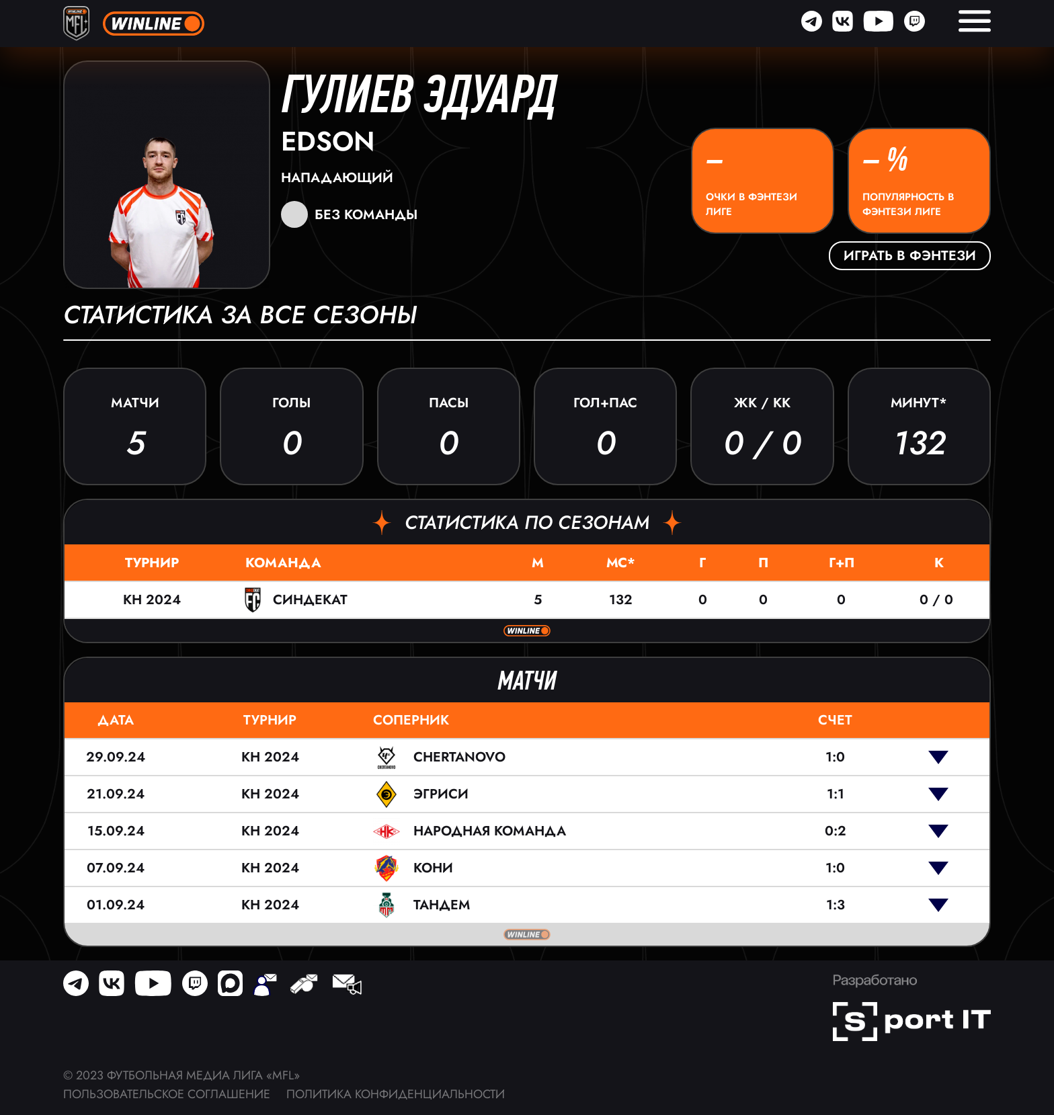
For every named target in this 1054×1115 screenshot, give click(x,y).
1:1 (835, 794)
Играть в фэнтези (910, 255)
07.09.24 (116, 868)
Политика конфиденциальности (395, 1094)
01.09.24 (116, 905)
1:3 (835, 905)
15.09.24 (116, 831)
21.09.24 (116, 794)
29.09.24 (115, 757)
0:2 (835, 831)
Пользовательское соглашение (166, 1094)
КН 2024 (152, 600)
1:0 (835, 757)
